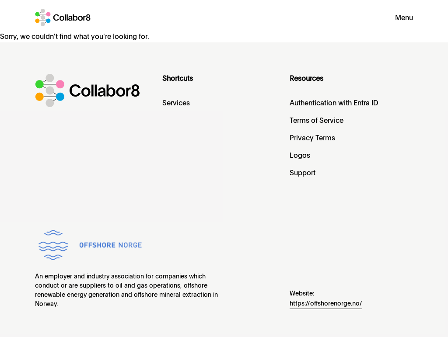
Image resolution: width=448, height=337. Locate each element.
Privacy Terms (312, 138)
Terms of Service (316, 121)
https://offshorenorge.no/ (326, 304)
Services (176, 103)
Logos (300, 156)
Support (302, 173)
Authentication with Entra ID (334, 103)
